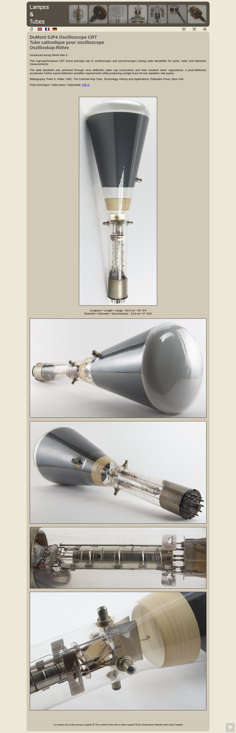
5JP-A (85, 84)
